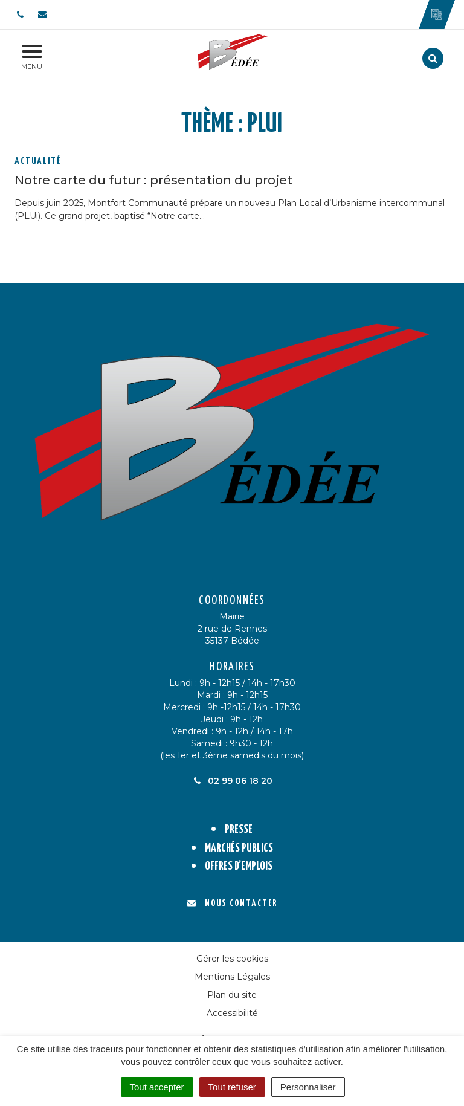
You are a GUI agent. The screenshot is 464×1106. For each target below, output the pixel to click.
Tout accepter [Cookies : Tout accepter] (157, 1087)
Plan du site (232, 994)
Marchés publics (239, 848)
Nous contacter (232, 903)
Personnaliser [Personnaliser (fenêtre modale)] (308, 1087)
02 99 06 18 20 (232, 780)
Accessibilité (232, 1012)
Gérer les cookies (232, 958)
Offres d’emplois (238, 866)
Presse (239, 829)
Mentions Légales (232, 976)
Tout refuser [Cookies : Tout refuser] (232, 1087)
